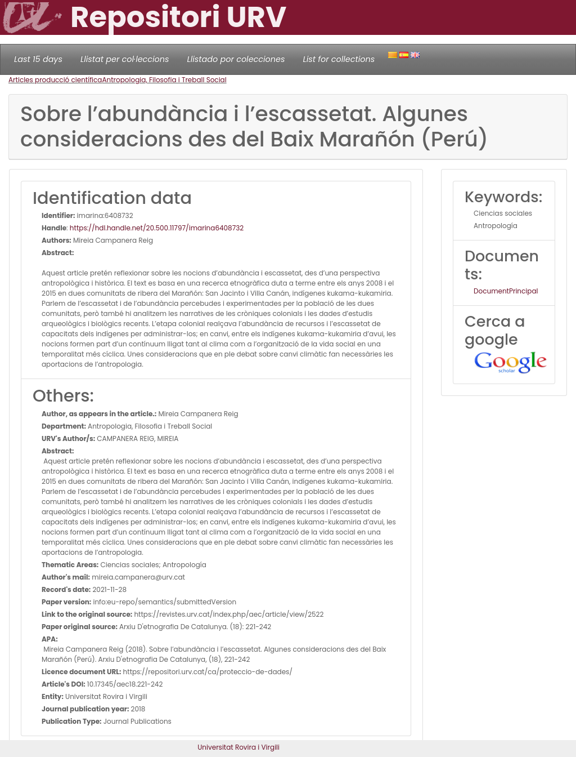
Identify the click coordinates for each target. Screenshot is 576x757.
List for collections (339, 59)
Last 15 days (38, 59)
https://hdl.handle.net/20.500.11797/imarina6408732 (157, 228)
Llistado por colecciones (236, 59)
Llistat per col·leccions (124, 59)
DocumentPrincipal (506, 291)
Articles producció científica (55, 79)
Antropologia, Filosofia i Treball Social (164, 79)
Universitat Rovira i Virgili (238, 747)
